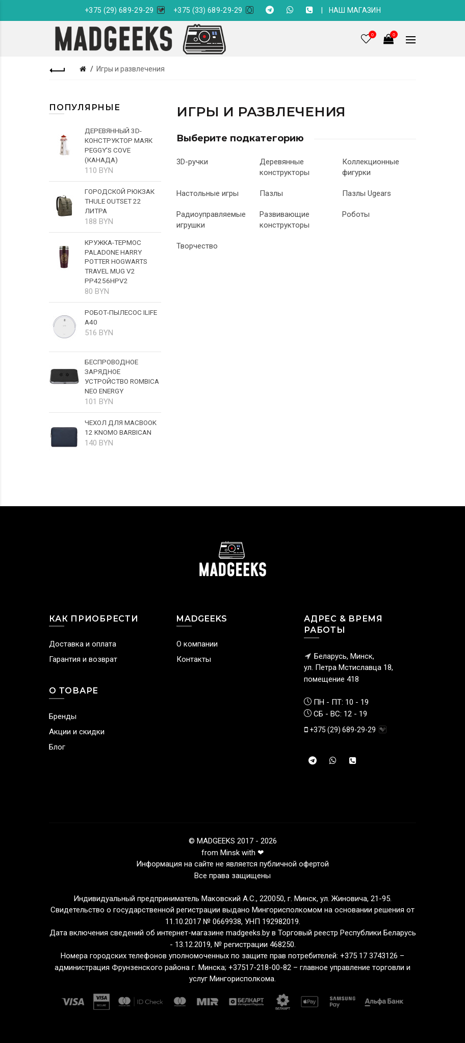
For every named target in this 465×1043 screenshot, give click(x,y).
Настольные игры (207, 193)
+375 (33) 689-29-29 (208, 10)
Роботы (356, 214)
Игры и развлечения (130, 69)
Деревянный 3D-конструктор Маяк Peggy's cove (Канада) (118, 145)
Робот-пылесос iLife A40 (121, 317)
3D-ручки (192, 161)
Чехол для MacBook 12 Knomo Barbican (121, 427)
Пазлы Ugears (366, 193)
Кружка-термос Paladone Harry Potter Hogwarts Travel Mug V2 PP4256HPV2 (116, 261)
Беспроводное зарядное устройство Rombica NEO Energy (122, 376)
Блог (57, 747)
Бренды (62, 716)
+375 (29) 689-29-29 (119, 10)
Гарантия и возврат (83, 659)
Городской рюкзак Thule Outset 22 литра (119, 201)
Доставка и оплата (82, 644)
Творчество (197, 246)
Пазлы (271, 193)
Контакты (193, 659)
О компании (197, 644)
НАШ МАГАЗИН (355, 10)
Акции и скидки (77, 731)
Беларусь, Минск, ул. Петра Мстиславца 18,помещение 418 (348, 668)
